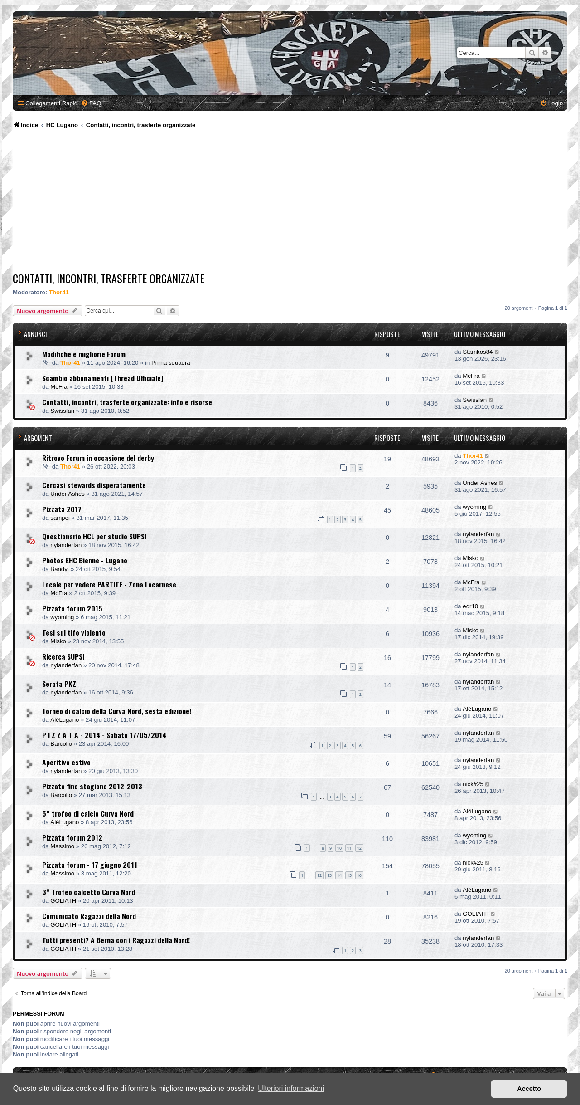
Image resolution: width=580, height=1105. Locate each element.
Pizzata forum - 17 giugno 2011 (89, 864)
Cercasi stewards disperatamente (94, 484)
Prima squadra (170, 362)
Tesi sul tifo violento (74, 632)
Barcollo (61, 743)
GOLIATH (63, 900)
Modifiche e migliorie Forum (84, 353)
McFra (58, 386)
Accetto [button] (529, 1088)
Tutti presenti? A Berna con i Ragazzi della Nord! (116, 939)
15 (349, 875)
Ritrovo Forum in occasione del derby (98, 457)
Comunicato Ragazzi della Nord (89, 915)
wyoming (474, 507)
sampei (60, 517)
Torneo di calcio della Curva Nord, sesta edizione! (116, 710)
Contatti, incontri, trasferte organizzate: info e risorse (127, 401)
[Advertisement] (290, 201)
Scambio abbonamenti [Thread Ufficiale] (102, 377)
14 (339, 875)
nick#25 (473, 784)
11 (349, 848)
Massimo (62, 846)
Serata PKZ (59, 683)
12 (359, 848)
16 (359, 875)
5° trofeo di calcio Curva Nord (88, 813)
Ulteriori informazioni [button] (291, 1088)
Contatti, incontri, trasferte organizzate (108, 278)
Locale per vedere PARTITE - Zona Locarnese (109, 584)
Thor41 (59, 292)
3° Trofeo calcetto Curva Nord (88, 891)
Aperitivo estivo (66, 762)
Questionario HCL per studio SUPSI (94, 536)
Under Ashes (67, 493)
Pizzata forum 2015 (72, 608)
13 (329, 875)
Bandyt (59, 569)
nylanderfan (66, 545)
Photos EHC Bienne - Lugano (84, 560)
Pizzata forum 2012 (72, 837)
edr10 (470, 606)
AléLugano (64, 719)
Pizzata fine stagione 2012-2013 (92, 786)
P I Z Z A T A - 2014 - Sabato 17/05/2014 (104, 734)
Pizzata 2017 (62, 509)
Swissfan (62, 410)
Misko (470, 558)
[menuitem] (91, 103)
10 (339, 848)
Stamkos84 (478, 351)
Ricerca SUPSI (63, 656)
